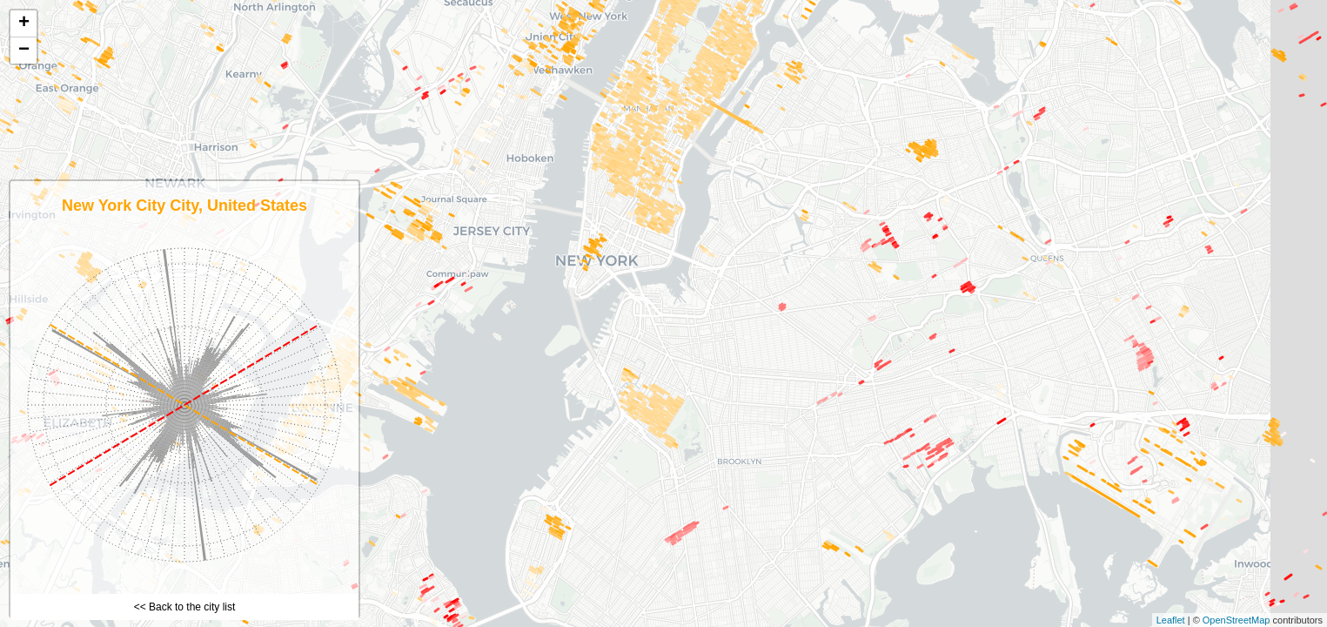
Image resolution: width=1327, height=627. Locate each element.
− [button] (24, 50)
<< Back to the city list (185, 607)
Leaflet (1170, 620)
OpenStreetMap (1236, 620)
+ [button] (24, 23)
